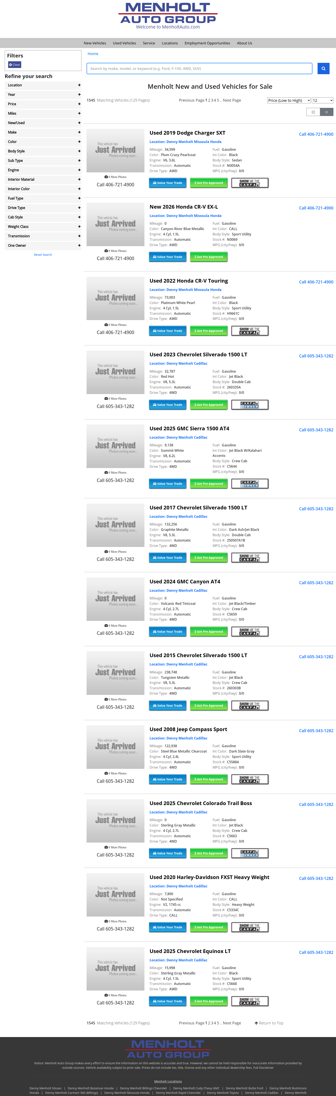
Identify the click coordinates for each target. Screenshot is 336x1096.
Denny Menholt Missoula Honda (127, 1093)
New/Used (16, 122)
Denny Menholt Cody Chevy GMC (196, 1088)
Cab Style (15, 217)
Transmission (19, 236)
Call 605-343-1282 (316, 356)
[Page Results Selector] (322, 100)
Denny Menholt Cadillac (262, 1093)
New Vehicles (95, 43)
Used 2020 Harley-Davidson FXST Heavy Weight (209, 877)
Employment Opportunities (207, 43)
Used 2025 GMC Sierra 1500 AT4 (189, 428)
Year (11, 94)
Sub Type (15, 160)
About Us (244, 43)
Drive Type (16, 207)
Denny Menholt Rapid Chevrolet (178, 1093)
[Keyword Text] (199, 68)
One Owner (17, 245)
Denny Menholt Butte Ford (245, 1088)
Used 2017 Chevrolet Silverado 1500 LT (198, 507)
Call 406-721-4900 (316, 134)
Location (15, 85)
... (221, 100)
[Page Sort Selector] (289, 100)
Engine (13, 170)
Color (12, 141)
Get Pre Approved (208, 183)
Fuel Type (15, 198)
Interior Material (21, 179)
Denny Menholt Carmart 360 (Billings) (72, 1093)
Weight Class (18, 226)
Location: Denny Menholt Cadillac (178, 363)
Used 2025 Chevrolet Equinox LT (190, 950)
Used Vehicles (124, 43)
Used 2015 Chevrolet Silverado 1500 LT (198, 655)
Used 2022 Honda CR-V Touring (189, 280)
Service (149, 43)
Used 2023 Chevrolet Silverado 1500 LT (198, 354)
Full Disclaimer (263, 1068)
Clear (14, 65)
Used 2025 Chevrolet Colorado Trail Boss (201, 803)
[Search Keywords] (324, 68)
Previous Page (191, 100)
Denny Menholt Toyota (223, 1093)
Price (12, 104)
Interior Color (19, 189)
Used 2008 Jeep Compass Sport (188, 729)
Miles (12, 113)
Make (12, 132)
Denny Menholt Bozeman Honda (91, 1088)
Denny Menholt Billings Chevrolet (144, 1088)
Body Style (16, 151)
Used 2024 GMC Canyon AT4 (185, 581)
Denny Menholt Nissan (46, 1088)
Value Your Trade (167, 183)
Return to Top (269, 1023)
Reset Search (43, 255)
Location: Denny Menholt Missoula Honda (186, 142)
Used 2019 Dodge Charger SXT (187, 132)
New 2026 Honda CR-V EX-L (184, 206)
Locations (170, 43)
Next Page (232, 100)
